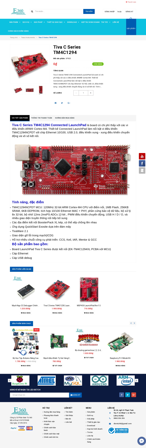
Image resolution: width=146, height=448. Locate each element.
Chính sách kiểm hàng (18, 31)
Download (73, 22)
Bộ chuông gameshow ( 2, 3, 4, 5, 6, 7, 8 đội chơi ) (96, 350)
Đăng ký (129, 12)
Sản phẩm (15, 22)
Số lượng (57, 93)
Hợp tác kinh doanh (90, 22)
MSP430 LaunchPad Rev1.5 (89, 305)
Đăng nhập (110, 12)
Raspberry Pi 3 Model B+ (120, 358)
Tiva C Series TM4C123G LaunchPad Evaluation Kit (65, 305)
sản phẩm (131, 28)
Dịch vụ (28, 22)
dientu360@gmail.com (123, 424)
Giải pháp (40, 22)
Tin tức (106, 22)
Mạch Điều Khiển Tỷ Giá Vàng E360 (58, 358)
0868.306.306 (119, 418)
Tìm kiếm (89, 11)
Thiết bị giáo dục (56, 22)
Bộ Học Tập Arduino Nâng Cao (26, 358)
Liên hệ (116, 22)
